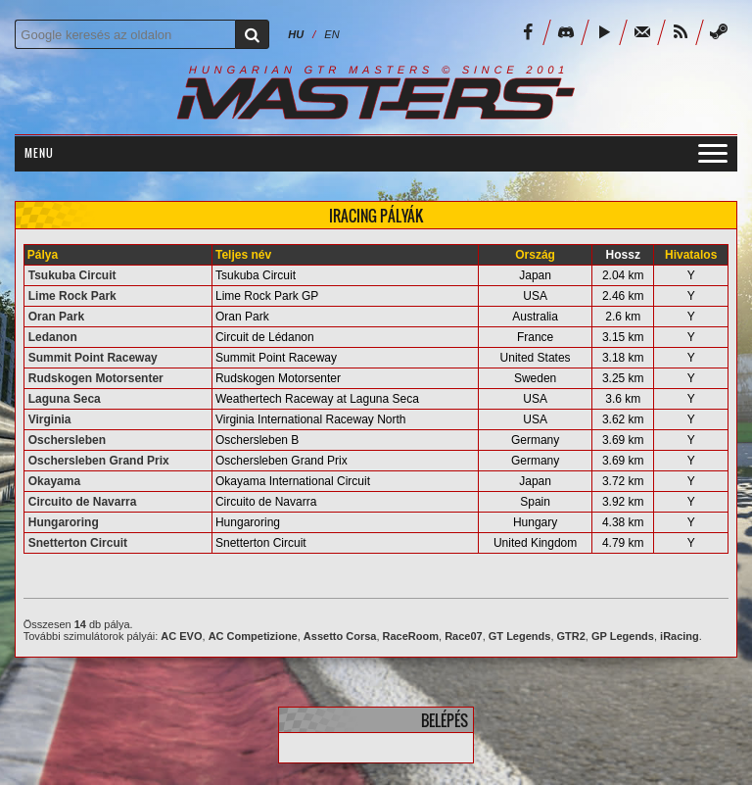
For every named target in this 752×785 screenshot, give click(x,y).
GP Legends (622, 636)
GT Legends (520, 636)
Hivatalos (691, 255)
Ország (535, 255)
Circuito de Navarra (82, 502)
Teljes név (243, 255)
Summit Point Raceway (93, 358)
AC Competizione (253, 636)
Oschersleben (67, 440)
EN (331, 34)
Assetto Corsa (340, 636)
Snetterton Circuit (77, 543)
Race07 (464, 636)
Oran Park (56, 316)
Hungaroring (63, 522)
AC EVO (181, 636)
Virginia (49, 419)
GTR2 (571, 636)
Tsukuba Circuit (72, 275)
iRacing (679, 636)
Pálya (42, 255)
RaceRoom (411, 636)
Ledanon (52, 337)
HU (296, 34)
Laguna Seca (64, 399)
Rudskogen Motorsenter (96, 378)
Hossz (623, 255)
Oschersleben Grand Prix (98, 460)
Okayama (54, 481)
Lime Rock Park (72, 296)
